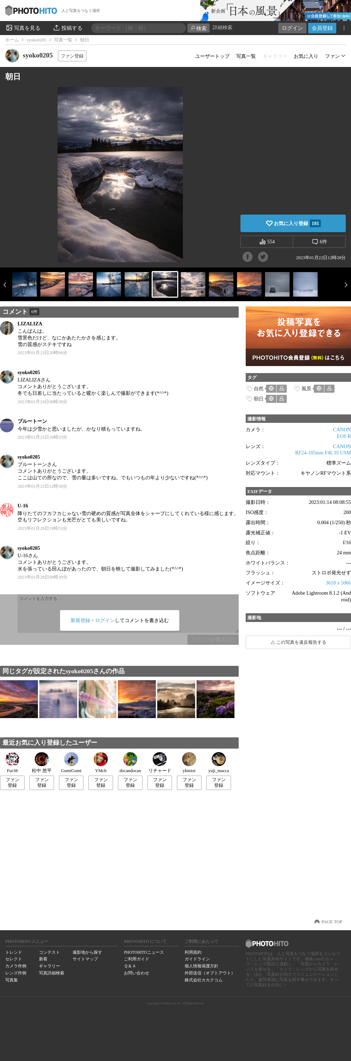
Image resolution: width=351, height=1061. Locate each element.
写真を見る (22, 28)
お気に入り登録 (297, 223)
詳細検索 (222, 27)
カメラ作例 (15, 966)
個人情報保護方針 (201, 966)
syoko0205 (36, 40)
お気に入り (306, 56)
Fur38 (12, 762)
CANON (342, 429)
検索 (198, 28)
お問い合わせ (136, 973)
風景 (306, 388)
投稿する (67, 28)
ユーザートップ (212, 56)
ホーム (12, 40)
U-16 (23, 505)
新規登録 (80, 620)
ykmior (189, 762)
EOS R (344, 436)
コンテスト (49, 952)
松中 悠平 (41, 762)
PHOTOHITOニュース (144, 952)
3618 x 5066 (338, 583)
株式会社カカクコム (204, 980)
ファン (332, 56)
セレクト (13, 959)
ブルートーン (32, 421)
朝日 (259, 398)
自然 (259, 388)
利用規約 (193, 952)
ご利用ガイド (136, 959)
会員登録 (322, 28)
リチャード (159, 762)
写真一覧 (63, 40)
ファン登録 (72, 56)
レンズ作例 (15, 973)
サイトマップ (85, 959)
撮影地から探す (87, 952)
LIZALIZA (30, 323)
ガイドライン (197, 959)
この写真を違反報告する (301, 642)
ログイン (292, 28)
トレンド (13, 952)
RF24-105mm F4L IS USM (323, 452)
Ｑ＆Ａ (130, 966)
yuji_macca (218, 762)
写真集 (11, 980)
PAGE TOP (332, 921)
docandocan (130, 762)
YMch (101, 762)
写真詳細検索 (51, 973)
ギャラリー (49, 966)
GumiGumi (71, 762)
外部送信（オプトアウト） (210, 973)
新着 (43, 959)
